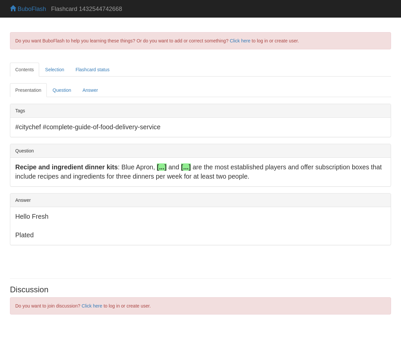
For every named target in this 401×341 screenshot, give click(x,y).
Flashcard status (93, 69)
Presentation (28, 90)
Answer (90, 90)
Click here (240, 40)
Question (62, 90)
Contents (24, 69)
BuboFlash (28, 9)
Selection (54, 69)
